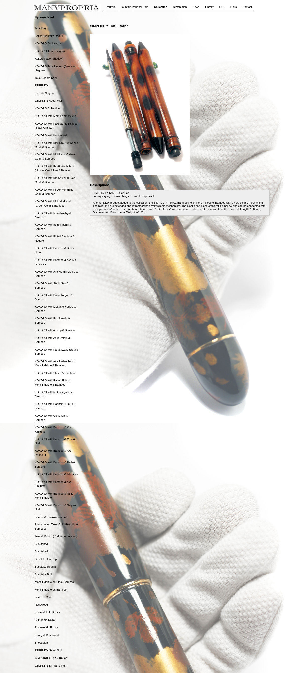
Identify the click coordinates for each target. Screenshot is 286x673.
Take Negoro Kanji (46, 77)
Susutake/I (41, 543)
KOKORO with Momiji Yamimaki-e (55, 115)
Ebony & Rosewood (47, 635)
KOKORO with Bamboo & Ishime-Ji (56, 474)
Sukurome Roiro (45, 619)
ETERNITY (41, 85)
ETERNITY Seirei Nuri (48, 650)
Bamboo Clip (43, 597)
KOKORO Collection (47, 108)
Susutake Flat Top (46, 559)
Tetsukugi (40, 28)
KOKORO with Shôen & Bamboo (55, 373)
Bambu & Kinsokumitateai (50, 517)
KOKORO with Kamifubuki (51, 135)
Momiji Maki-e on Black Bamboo (54, 581)
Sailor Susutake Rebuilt (49, 35)
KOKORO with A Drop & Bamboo (55, 330)
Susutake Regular (46, 566)
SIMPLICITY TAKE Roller (51, 657)
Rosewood (41, 604)
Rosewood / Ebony (46, 627)
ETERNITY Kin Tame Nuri (50, 665)
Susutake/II (42, 551)
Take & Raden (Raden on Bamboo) (56, 536)
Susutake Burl (43, 574)
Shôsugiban (42, 642)
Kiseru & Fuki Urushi (47, 612)
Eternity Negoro (44, 93)
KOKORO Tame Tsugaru (50, 51)
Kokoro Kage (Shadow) (49, 58)
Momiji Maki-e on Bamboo (51, 589)
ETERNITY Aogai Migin (49, 100)
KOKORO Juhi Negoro (49, 43)
